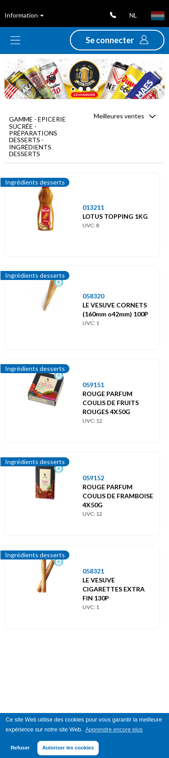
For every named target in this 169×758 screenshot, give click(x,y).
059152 (93, 478)
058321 (93, 571)
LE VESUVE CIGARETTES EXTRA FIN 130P (113, 589)
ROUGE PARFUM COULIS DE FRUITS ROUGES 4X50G (110, 402)
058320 (93, 296)
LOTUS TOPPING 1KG (115, 216)
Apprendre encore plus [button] (113, 729)
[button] (117, 40)
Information (24, 15)
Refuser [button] (20, 747)
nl (133, 15)
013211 (93, 207)
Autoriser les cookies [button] (68, 747)
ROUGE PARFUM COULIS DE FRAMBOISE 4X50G (117, 496)
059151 (93, 384)
